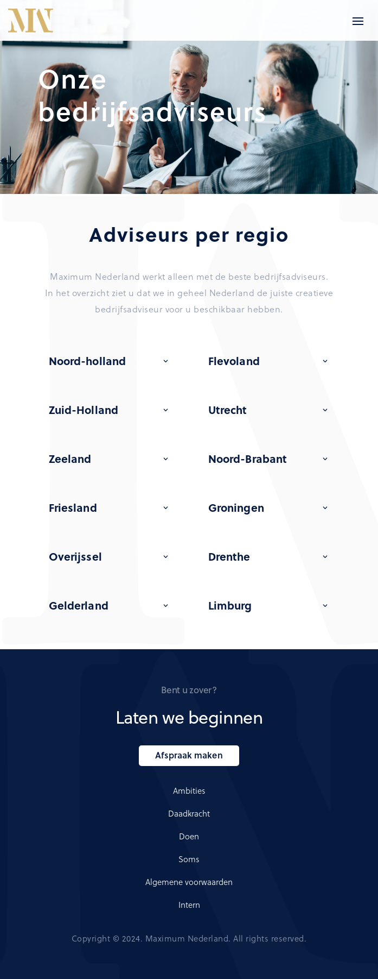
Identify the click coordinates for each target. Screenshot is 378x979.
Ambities (189, 790)
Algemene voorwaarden (189, 882)
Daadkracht (189, 813)
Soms (189, 859)
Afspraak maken (188, 755)
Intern (189, 905)
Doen (189, 836)
